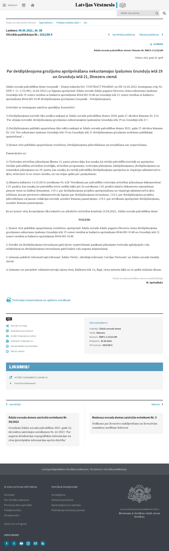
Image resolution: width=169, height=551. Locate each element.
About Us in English (15, 523)
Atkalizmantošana (62, 500)
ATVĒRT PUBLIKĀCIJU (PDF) (23, 336)
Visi (85, 22)
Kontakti (9, 494)
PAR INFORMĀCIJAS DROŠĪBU (24, 346)
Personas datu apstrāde (18, 505)
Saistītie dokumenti (25, 383)
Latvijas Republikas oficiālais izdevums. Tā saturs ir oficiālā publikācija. (84, 469)
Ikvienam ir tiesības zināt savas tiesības (139, 514)
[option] (42, 429)
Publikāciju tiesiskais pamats (68, 510)
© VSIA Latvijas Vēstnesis (20, 487)
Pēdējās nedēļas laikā (68, 22)
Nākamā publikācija (149, 34)
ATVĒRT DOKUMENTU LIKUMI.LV (31, 377)
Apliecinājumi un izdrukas (66, 505)
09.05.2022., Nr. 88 (30, 30)
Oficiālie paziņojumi (64, 487)
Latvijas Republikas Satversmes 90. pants (139, 509)
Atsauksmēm (11, 515)
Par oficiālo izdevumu (16, 500)
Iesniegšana (58, 494)
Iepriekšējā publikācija (123, 34)
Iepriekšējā (15, 404)
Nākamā (156, 404)
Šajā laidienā (45, 22)
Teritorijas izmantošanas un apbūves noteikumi (41, 300)
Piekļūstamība (12, 510)
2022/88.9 (46, 34)
